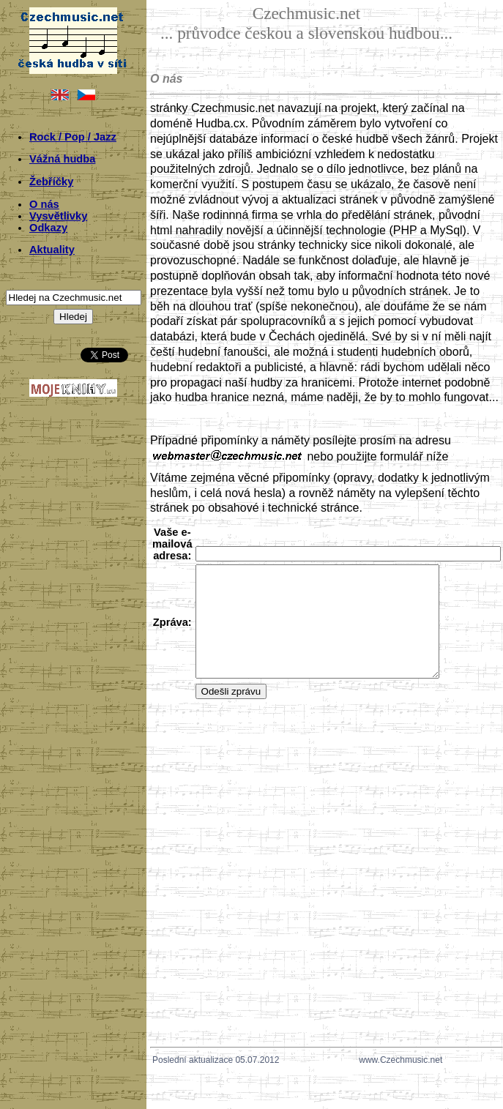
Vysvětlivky (58, 216)
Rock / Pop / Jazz (72, 137)
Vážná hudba (62, 159)
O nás (44, 204)
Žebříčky (51, 181)
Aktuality (52, 249)
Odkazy (48, 228)
